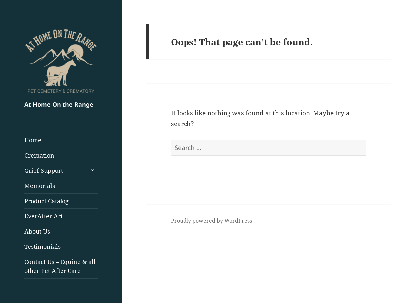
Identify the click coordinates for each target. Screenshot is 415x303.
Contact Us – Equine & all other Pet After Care (60, 266)
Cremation (39, 155)
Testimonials (42, 246)
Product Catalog (46, 201)
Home (32, 140)
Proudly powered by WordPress (211, 220)
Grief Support (43, 170)
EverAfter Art (43, 216)
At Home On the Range (58, 104)
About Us (37, 231)
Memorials (39, 186)
